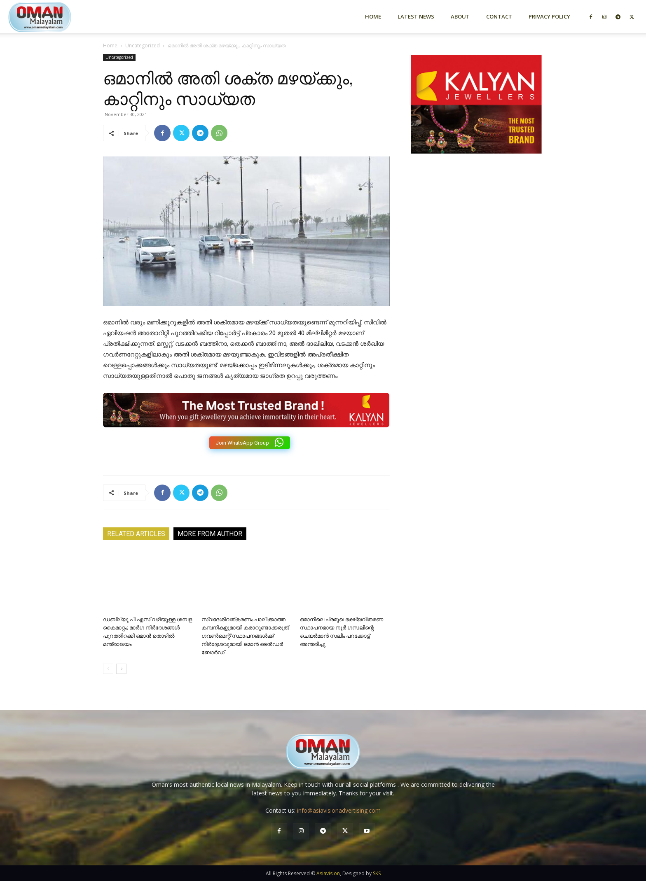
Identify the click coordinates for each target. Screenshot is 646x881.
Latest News (416, 16)
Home (373, 16)
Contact (499, 16)
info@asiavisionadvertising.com (339, 810)
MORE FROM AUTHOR (210, 534)
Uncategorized (142, 45)
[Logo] (54, 16)
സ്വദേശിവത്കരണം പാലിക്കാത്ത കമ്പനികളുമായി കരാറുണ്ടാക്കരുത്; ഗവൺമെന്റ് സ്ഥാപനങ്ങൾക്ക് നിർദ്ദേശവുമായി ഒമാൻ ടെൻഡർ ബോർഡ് (245, 635)
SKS (377, 873)
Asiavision (328, 873)
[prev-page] (108, 669)
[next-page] (121, 669)
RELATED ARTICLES (136, 534)
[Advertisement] (476, 248)
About (460, 16)
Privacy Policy (549, 16)
